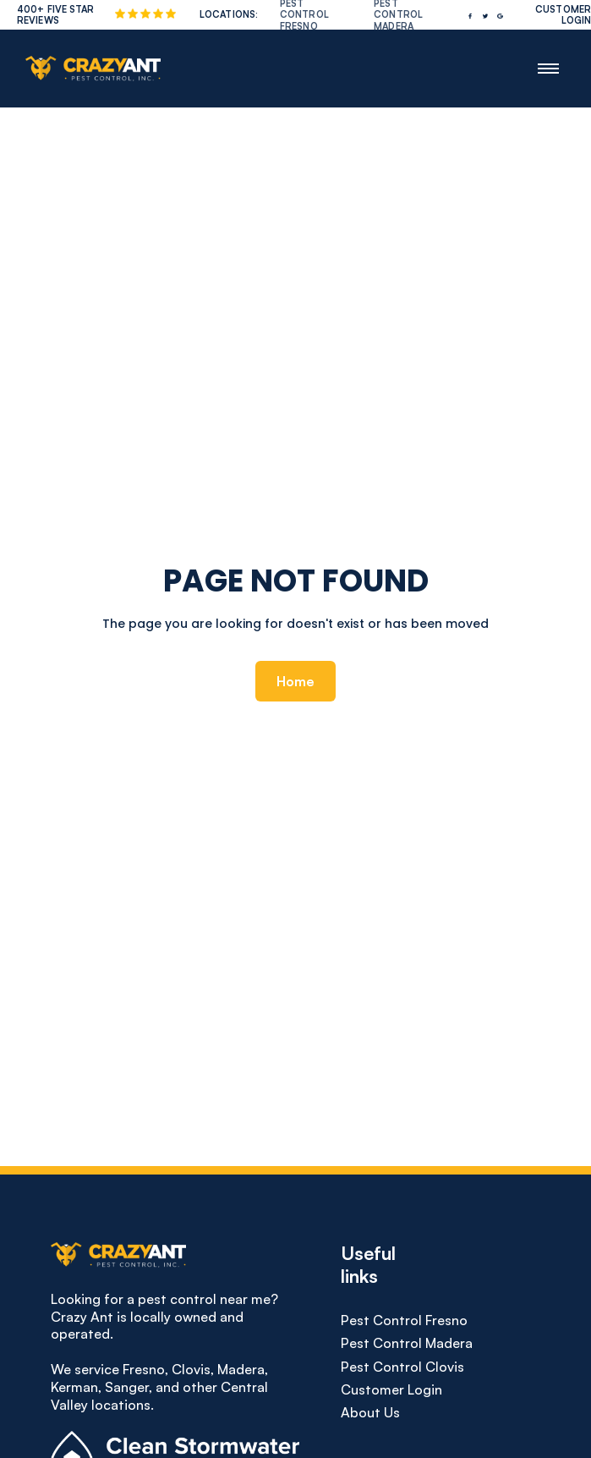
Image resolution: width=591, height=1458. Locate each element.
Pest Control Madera (407, 1343)
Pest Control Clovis (402, 1367)
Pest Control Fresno (404, 1320)
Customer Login (391, 1390)
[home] (89, 68)
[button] (548, 68)
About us (370, 1413)
